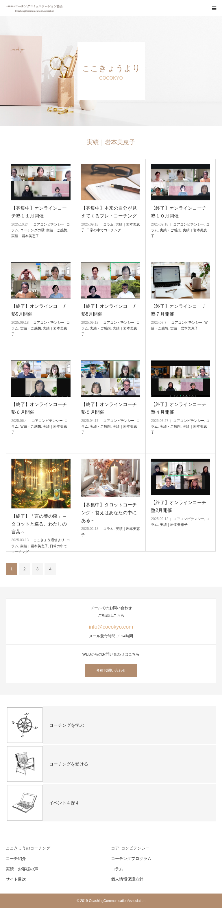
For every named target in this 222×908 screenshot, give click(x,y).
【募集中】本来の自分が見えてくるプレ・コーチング (109, 212)
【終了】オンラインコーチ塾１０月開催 (178, 212)
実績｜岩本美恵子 (25, 236)
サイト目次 (16, 879)
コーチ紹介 (16, 858)
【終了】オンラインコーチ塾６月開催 (39, 408)
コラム (108, 224)
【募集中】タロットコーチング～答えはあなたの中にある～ (109, 512)
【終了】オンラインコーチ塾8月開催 (109, 310)
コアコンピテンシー (48, 224)
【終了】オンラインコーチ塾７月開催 (178, 310)
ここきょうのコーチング (28, 848)
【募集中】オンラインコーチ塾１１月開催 (39, 212)
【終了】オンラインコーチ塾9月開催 (39, 310)
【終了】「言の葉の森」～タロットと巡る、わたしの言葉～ (39, 524)
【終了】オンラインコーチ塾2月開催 (178, 506)
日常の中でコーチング (103, 230)
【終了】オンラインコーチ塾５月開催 (109, 408)
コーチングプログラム (131, 858)
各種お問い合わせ (111, 670)
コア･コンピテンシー (130, 848)
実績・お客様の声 (22, 869)
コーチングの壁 (32, 230)
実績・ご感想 (56, 230)
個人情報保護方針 (127, 879)
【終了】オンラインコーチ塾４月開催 (178, 408)
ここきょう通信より (48, 540)
